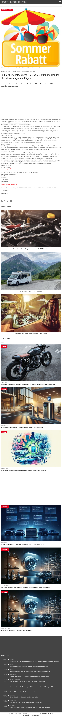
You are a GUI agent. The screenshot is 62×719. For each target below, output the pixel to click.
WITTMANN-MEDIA (47, 714)
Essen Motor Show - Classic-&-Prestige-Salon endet (24, 697)
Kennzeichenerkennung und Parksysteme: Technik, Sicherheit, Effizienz (22, 427)
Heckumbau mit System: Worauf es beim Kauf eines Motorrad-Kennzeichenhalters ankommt (28, 384)
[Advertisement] (31, 103)
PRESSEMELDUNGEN (7, 9)
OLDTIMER (12, 695)
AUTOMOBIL (5, 506)
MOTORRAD (4, 592)
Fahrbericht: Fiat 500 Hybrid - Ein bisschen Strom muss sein (26, 702)
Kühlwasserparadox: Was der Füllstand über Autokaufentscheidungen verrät (23, 470)
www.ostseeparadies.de (7, 169)
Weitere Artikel (6, 338)
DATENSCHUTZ (27, 715)
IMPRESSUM (35, 715)
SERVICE (4, 346)
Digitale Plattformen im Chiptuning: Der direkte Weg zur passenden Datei (22, 544)
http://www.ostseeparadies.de (9, 184)
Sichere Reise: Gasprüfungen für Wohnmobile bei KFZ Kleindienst (27, 682)
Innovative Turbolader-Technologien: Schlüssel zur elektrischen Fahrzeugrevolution (25, 587)
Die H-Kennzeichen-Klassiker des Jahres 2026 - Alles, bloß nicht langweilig (30, 707)
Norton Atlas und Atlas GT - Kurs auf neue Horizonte (16, 630)
